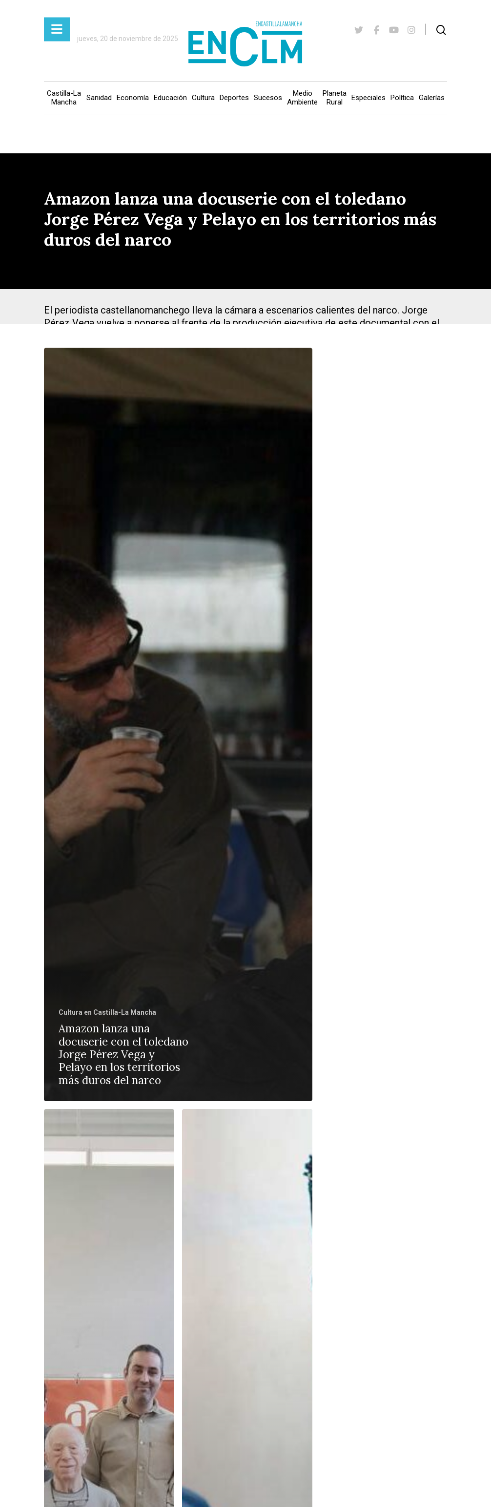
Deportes (234, 97)
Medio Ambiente (302, 97)
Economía (133, 97)
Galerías (432, 97)
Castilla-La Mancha (64, 97)
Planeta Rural (335, 97)
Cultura (203, 97)
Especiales (368, 97)
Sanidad (99, 97)
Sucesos (268, 97)
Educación (170, 97)
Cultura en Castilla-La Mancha (107, 1012)
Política (402, 97)
